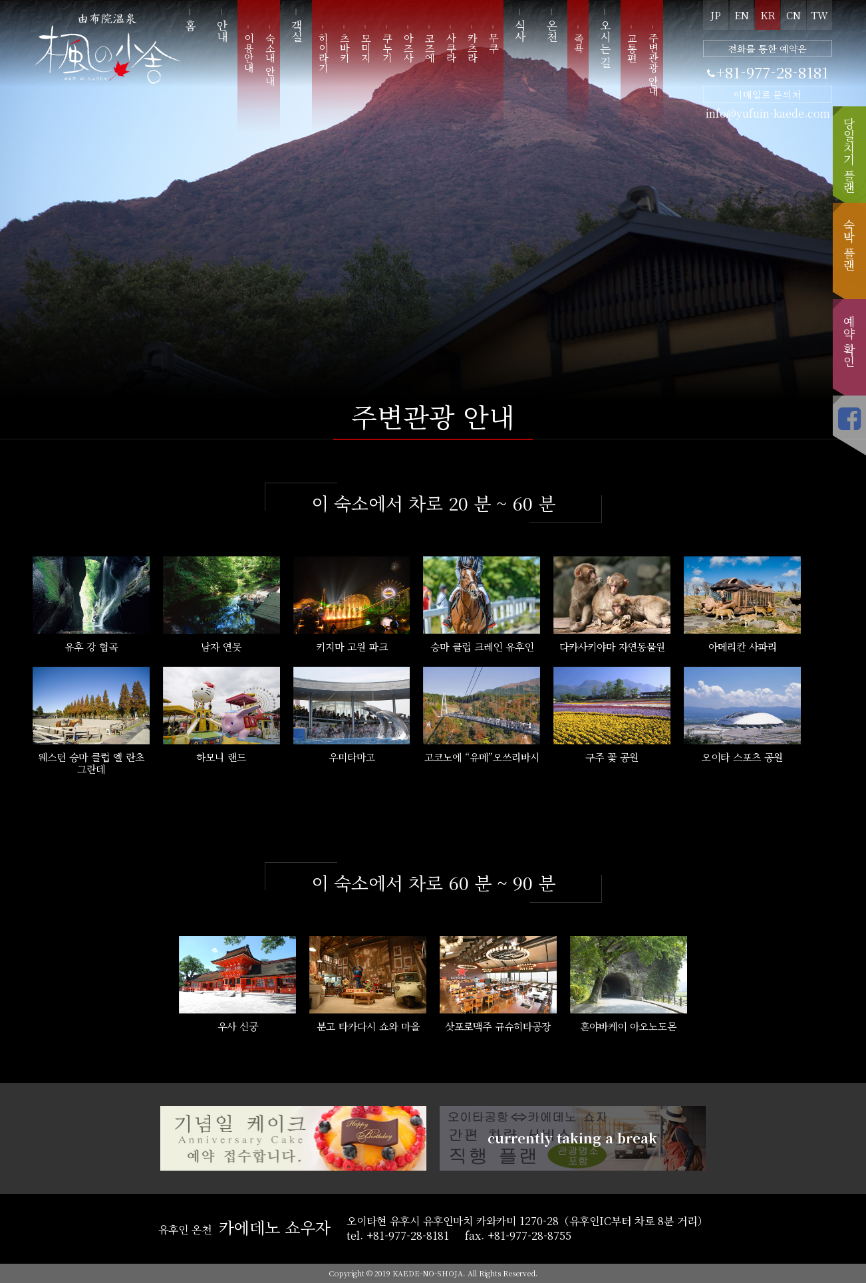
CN (793, 15)
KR (768, 15)
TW (819, 15)
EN (741, 15)
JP (715, 15)
